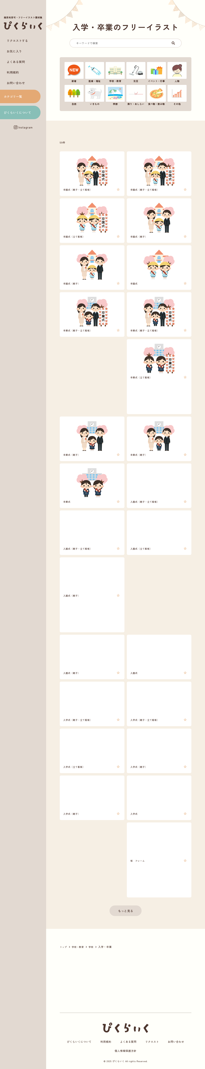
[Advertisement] (23, 143)
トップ (63, 947)
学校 (91, 947)
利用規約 (13, 72)
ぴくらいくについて (17, 112)
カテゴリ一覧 (13, 96)
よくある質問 (16, 62)
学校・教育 (78, 947)
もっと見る (125, 911)
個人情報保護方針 (125, 1051)
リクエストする (17, 40)
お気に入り (14, 51)
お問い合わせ (16, 83)
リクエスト (152, 1042)
